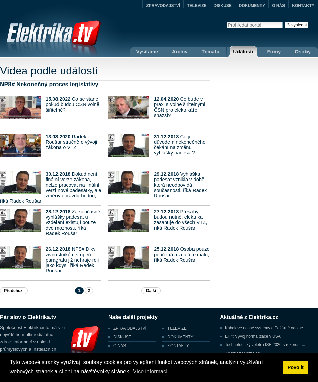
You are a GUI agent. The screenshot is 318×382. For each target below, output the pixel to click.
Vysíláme (147, 51)
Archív (180, 51)
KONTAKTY (303, 5)
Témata (211, 51)
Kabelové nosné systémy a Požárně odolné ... (266, 328)
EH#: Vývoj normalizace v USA (253, 336)
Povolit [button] (296, 367)
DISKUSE (223, 5)
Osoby (303, 51)
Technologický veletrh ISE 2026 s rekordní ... (265, 344)
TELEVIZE (196, 5)
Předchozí (13, 290)
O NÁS (278, 5)
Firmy (274, 51)
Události (243, 51)
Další (151, 290)
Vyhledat (226, 21)
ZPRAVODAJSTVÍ (163, 5)
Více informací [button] (150, 371)
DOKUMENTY (252, 5)
